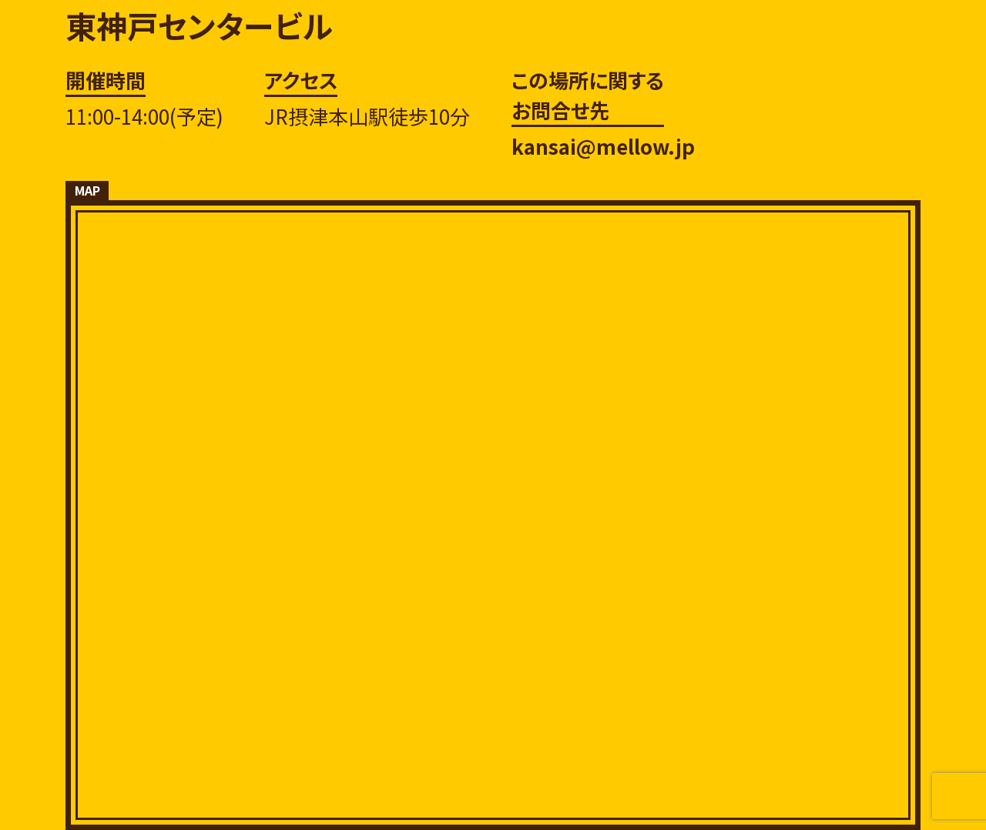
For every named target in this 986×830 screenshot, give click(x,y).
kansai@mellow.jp (603, 146)
